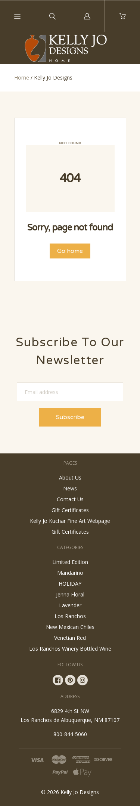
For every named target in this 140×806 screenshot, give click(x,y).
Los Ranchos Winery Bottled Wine (70, 648)
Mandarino (70, 572)
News (70, 488)
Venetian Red (70, 637)
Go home (70, 251)
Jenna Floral (70, 594)
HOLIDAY (70, 583)
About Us (70, 477)
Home (21, 77)
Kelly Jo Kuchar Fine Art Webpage (70, 520)
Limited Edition (70, 561)
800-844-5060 (70, 734)
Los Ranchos (70, 616)
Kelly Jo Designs (79, 792)
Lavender (70, 605)
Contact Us (70, 499)
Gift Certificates (70, 510)
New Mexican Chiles (70, 626)
